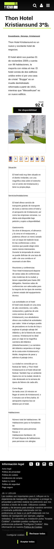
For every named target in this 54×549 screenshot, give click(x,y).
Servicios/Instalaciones (18, 196)
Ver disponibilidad (27, 110)
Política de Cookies (33, 527)
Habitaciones (13, 412)
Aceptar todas (27, 542)
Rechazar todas (37, 533)
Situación (12, 167)
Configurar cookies (15, 535)
